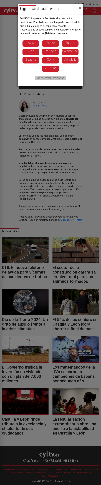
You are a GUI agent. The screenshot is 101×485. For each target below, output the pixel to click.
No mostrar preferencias (50, 77)
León (31, 51)
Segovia (31, 59)
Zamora (50, 68)
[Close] (80, 8)
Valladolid (70, 59)
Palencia (50, 51)
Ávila (31, 43)
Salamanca (70, 51)
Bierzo (50, 43)
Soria (50, 59)
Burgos (70, 43)
